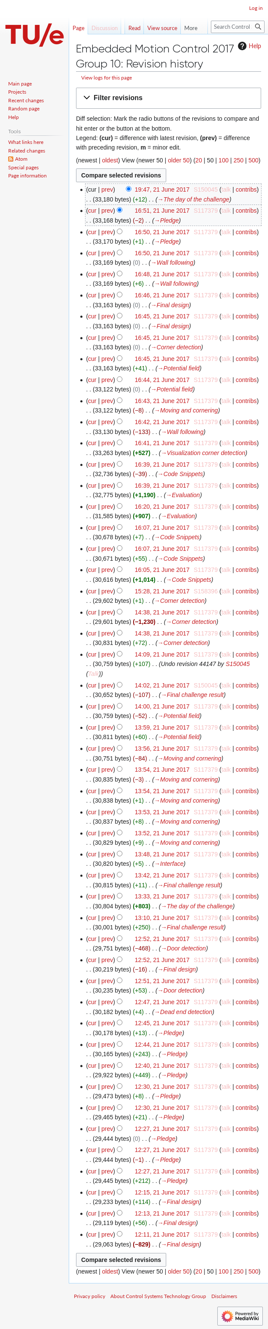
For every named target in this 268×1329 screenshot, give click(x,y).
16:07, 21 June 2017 (162, 527)
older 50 (179, 160)
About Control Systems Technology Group (158, 1296)
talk (226, 189)
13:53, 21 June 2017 (162, 812)
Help (248, 46)
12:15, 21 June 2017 (162, 1192)
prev (107, 189)
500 (253, 160)
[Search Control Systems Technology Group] (238, 27)
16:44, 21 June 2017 (162, 379)
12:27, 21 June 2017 (162, 1128)
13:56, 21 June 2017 (162, 748)
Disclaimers (224, 1296)
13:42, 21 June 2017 (162, 875)
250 (239, 160)
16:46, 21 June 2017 (162, 295)
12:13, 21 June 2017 (162, 1213)
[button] (168, 98)
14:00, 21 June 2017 (162, 706)
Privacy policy (89, 1296)
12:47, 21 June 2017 (162, 1002)
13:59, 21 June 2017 (162, 727)
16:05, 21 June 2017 (162, 569)
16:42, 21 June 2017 (162, 422)
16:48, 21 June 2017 (162, 274)
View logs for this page (106, 77)
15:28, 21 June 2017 (162, 591)
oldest (110, 160)
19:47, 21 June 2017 (162, 189)
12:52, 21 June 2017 (162, 938)
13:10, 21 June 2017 (162, 917)
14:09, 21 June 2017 (162, 654)
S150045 (237, 663)
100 (223, 160)
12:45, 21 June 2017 (162, 1023)
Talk (93, 673)
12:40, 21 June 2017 (162, 1065)
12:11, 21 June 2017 (162, 1234)
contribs (246, 189)
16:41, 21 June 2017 (162, 443)
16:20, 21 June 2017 (162, 506)
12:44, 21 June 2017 (162, 1044)
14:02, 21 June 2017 (162, 685)
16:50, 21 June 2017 (162, 232)
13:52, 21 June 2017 (162, 833)
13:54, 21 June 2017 (162, 769)
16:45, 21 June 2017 (162, 316)
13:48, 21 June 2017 (162, 854)
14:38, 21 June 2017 (162, 612)
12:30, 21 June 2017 (162, 1086)
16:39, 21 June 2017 (162, 464)
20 (198, 160)
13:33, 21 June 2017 (162, 896)
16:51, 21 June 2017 (162, 210)
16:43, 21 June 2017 (162, 400)
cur (92, 210)
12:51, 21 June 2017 (162, 981)
